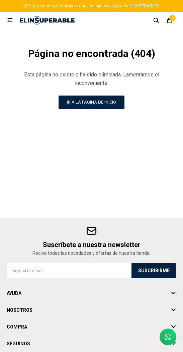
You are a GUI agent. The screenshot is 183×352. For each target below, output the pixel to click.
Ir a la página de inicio (91, 102)
